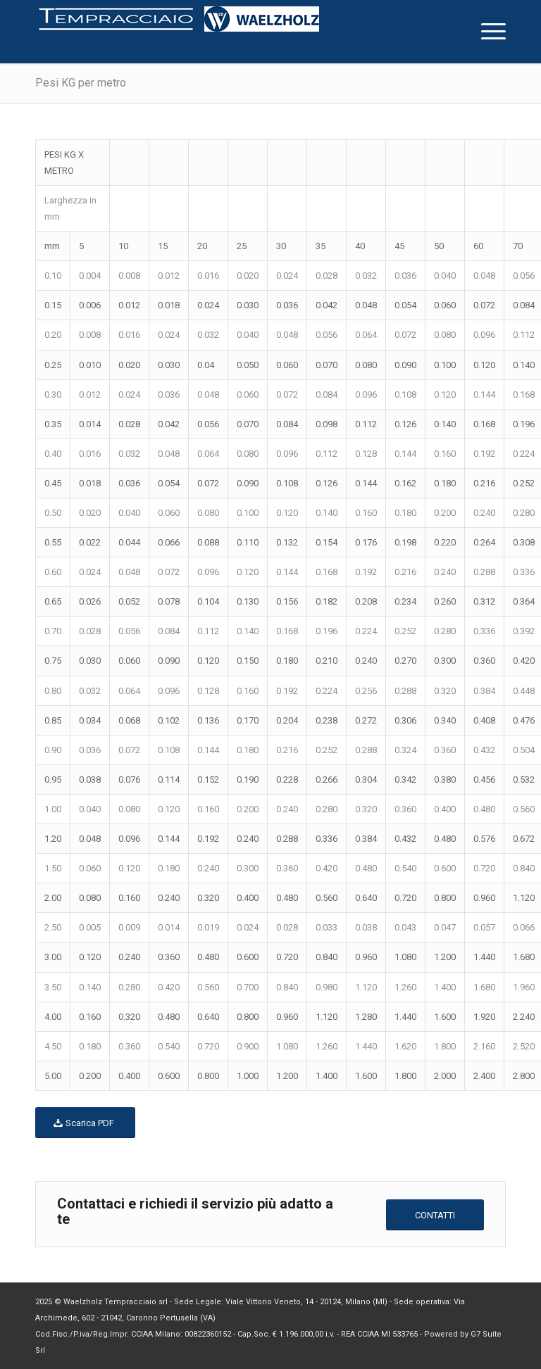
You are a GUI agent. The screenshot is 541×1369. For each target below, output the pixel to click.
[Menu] (486, 31)
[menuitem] (486, 31)
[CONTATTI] (435, 1215)
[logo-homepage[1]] (179, 31)
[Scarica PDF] (85, 1123)
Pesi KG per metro (80, 82)
